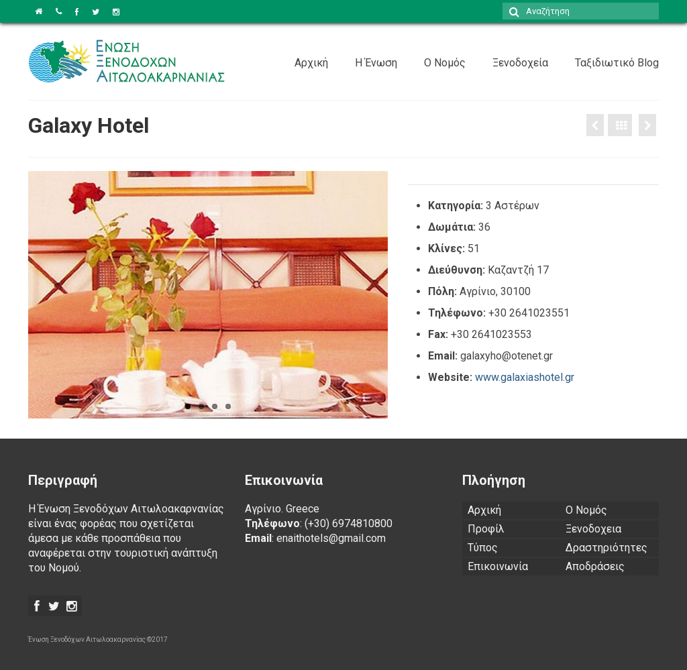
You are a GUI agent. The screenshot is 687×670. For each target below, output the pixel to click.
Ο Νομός (445, 62)
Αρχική (311, 62)
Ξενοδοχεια (593, 528)
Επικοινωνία (498, 566)
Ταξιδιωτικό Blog (617, 62)
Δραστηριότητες (606, 547)
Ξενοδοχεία (520, 62)
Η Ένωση (376, 62)
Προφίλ (486, 528)
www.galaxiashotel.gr (524, 377)
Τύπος (483, 547)
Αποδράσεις (595, 566)
